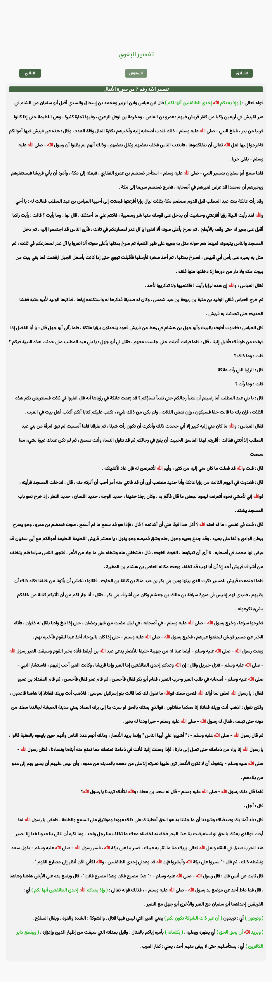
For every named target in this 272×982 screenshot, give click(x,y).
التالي (30, 73)
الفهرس (136, 73)
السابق (242, 73)
